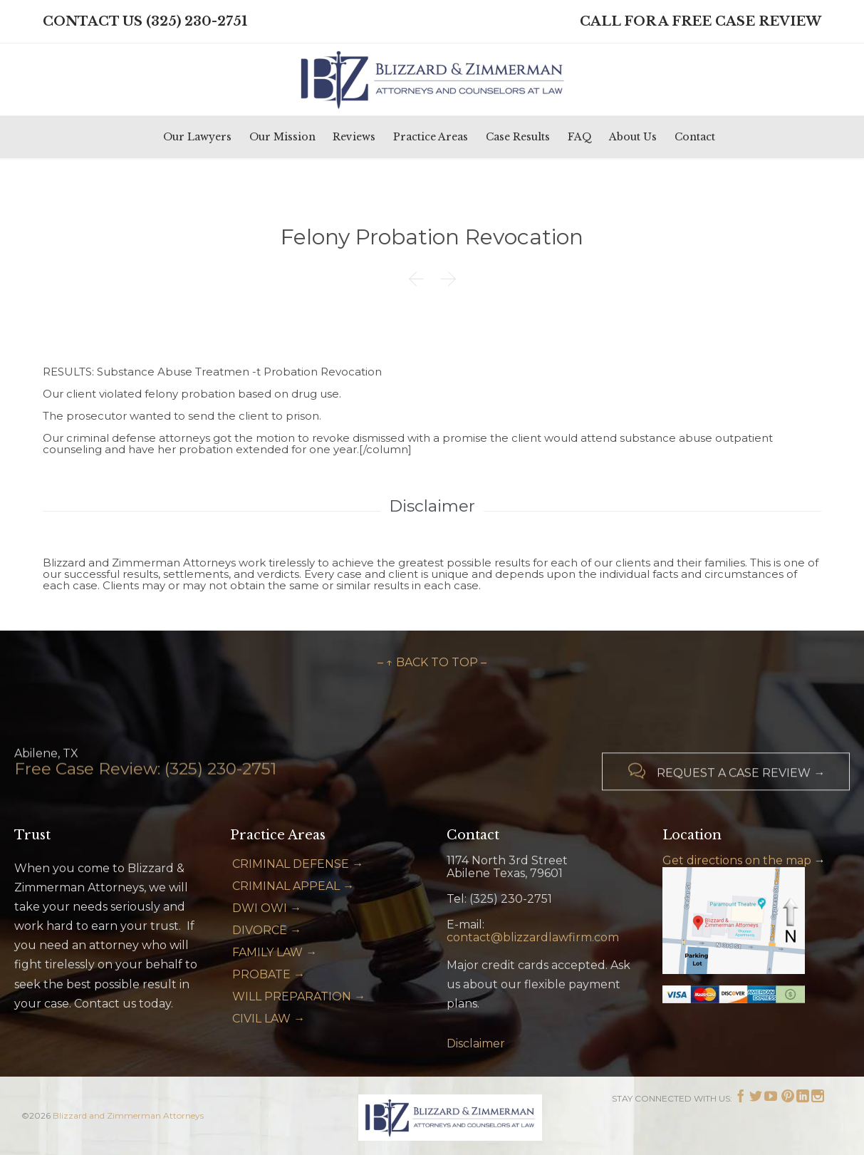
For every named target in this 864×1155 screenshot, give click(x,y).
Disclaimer (476, 1043)
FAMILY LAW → (274, 952)
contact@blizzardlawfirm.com (533, 937)
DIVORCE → (266, 930)
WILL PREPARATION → (298, 996)
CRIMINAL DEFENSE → (297, 864)
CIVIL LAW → (268, 1018)
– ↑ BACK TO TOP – (432, 662)
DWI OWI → (266, 908)
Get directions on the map (736, 860)
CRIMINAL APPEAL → (293, 886)
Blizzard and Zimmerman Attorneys (128, 1115)
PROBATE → (268, 974)
